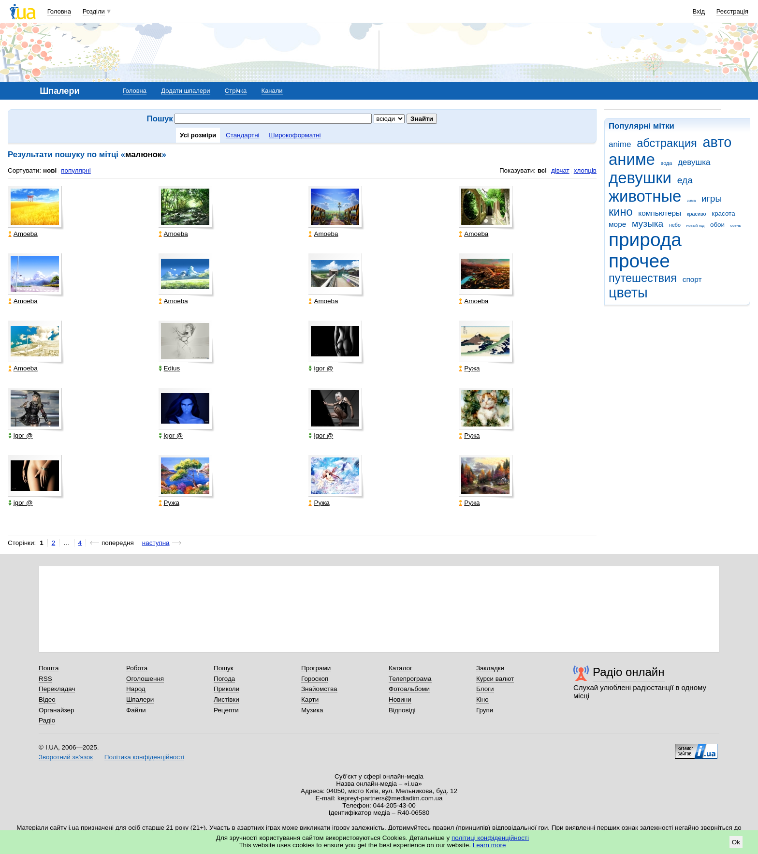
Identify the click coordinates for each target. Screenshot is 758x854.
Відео (47, 699)
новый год (695, 225)
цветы (628, 292)
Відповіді (402, 710)
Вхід (699, 11)
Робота (136, 668)
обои (717, 224)
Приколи (226, 688)
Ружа (469, 368)
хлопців (585, 170)
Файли (136, 710)
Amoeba (23, 233)
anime (620, 144)
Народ (136, 688)
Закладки (490, 668)
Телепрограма (410, 678)
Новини (400, 699)
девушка (694, 162)
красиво (696, 214)
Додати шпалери (185, 90)
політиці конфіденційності (490, 837)
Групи (484, 710)
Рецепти (226, 710)
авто (717, 142)
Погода (224, 678)
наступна (156, 542)
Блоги (485, 688)
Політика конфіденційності (144, 757)
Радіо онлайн (629, 671)
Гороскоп (314, 678)
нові (50, 170)
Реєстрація (732, 11)
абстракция (667, 143)
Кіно (482, 699)
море (617, 224)
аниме (632, 159)
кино (621, 212)
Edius (169, 368)
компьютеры (659, 213)
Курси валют (495, 678)
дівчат (560, 170)
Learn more (489, 845)
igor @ (320, 368)
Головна (59, 11)
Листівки (226, 699)
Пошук (223, 668)
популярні (75, 170)
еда (685, 180)
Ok (736, 842)
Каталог (400, 668)
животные (645, 196)
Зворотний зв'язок (66, 757)
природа (645, 239)
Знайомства (319, 688)
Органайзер (56, 710)
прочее (639, 260)
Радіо (47, 720)
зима (691, 200)
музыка (647, 224)
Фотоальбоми (409, 688)
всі (542, 170)
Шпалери (140, 699)
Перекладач (57, 688)
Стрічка (236, 90)
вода (666, 163)
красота (723, 213)
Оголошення (145, 678)
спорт (692, 279)
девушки (640, 178)
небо (675, 225)
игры (711, 198)
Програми (316, 668)
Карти (310, 699)
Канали (272, 90)
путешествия (643, 278)
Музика (312, 710)
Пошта (48, 668)
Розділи (94, 11)
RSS (45, 678)
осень (735, 225)
